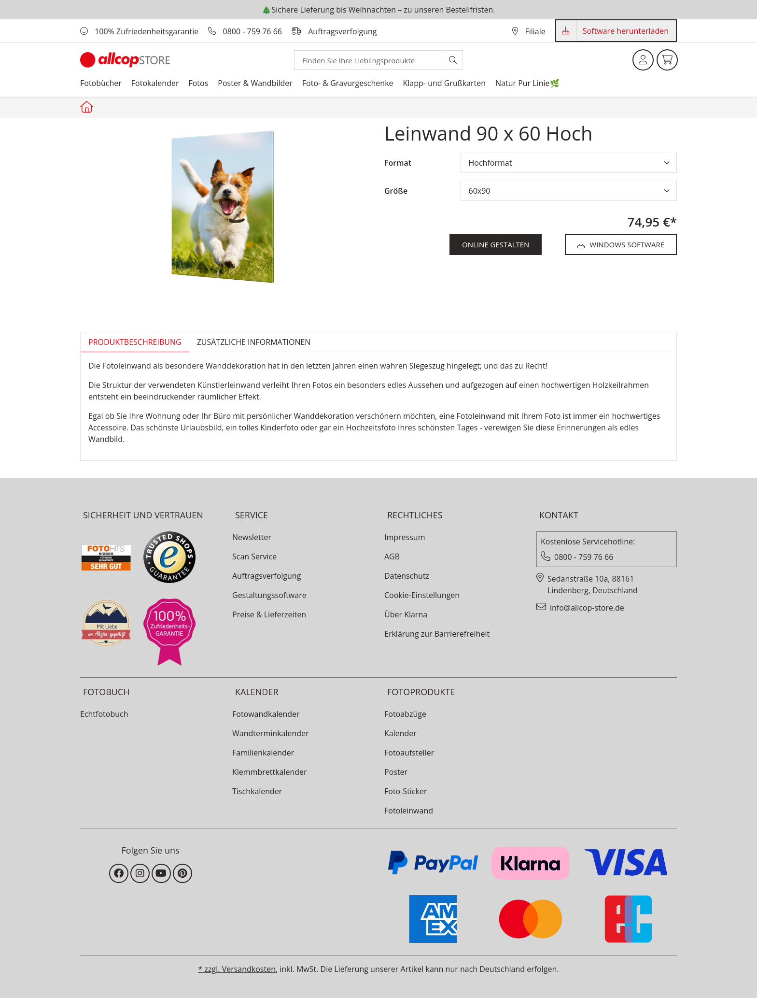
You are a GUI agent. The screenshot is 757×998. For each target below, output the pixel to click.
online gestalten (495, 244)
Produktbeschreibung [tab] (135, 342)
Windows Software (620, 244)
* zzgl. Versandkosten (237, 969)
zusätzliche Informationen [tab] (254, 342)
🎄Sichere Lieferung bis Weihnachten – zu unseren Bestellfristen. (378, 9)
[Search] (368, 60)
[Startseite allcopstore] (88, 107)
